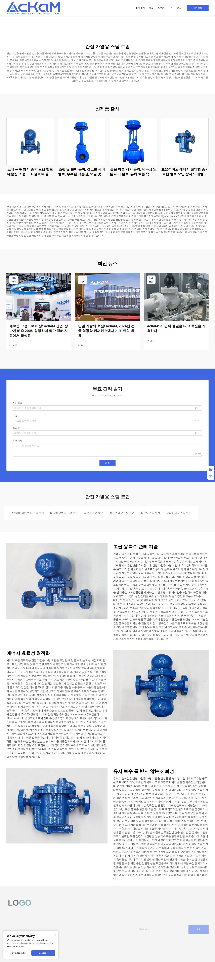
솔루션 (161, 8)
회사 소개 (140, 8)
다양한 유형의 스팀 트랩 (64, 513)
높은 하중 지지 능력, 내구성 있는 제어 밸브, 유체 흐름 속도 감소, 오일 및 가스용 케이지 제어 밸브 (133, 172)
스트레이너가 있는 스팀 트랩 (27, 513)
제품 (151, 8)
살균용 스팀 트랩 (150, 513)
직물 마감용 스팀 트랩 (178, 513)
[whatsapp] (210, 469)
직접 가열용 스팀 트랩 (122, 513)
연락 (179, 8)
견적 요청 (198, 8)
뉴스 (170, 8)
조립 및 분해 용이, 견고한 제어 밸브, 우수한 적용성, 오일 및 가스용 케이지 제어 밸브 (81, 172)
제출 (107, 463)
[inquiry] (210, 476)
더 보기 (13, 345)
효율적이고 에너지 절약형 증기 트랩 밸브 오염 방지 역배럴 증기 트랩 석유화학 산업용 (185, 172)
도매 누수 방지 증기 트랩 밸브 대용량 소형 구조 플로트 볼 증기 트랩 (30, 172)
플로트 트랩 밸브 (93, 513)
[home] (33, 7)
